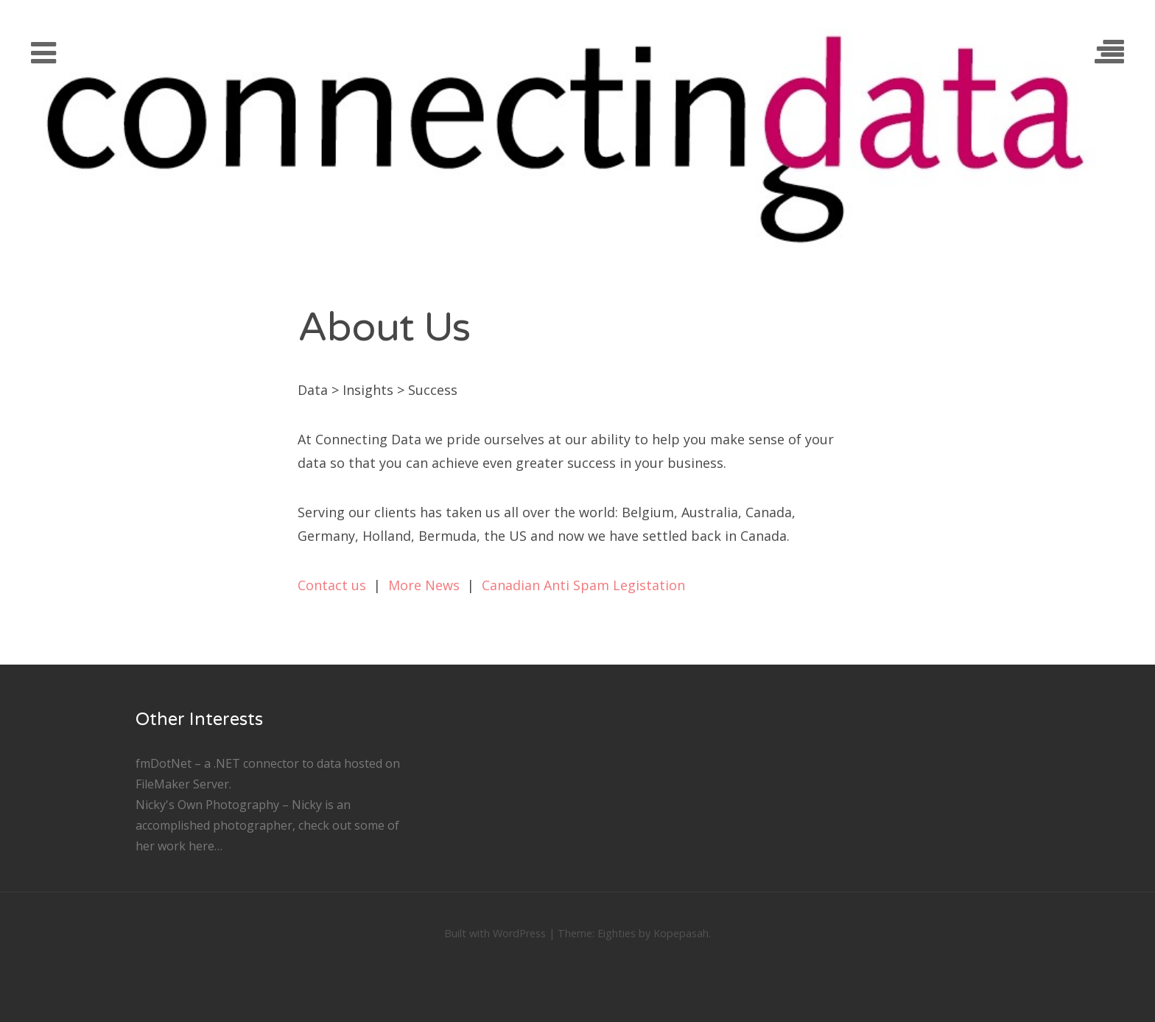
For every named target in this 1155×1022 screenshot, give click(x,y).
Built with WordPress (495, 933)
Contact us (332, 585)
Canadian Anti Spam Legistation (583, 585)
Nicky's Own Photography (207, 805)
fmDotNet (164, 763)
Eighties (616, 933)
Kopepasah (681, 933)
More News (424, 585)
